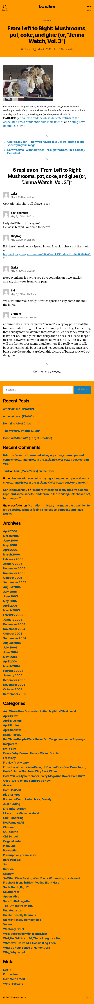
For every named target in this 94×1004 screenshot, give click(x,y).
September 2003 (14, 694)
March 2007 (11, 536)
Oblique (8, 827)
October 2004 (12, 633)
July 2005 (10, 591)
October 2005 (12, 577)
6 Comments (66, 49)
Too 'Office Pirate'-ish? (18, 905)
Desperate (10, 744)
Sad (5, 864)
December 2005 (14, 568)
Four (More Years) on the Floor (34, 471)
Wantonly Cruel (13, 929)
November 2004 (14, 629)
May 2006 (10, 545)
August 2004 (12, 642)
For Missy (9, 758)
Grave (47, 20)
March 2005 (11, 610)
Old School (10, 836)
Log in (7, 969)
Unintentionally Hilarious (19, 915)
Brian (6, 455)
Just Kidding (11, 804)
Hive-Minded (11, 794)
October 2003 (12, 689)
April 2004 (10, 661)
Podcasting (10, 850)
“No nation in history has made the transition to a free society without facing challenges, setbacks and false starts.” (46, 509)
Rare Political (12, 859)
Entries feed (11, 974)
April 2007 (10, 531)
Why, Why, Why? (14, 952)
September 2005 (14, 582)
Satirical (8, 869)
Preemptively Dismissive (19, 855)
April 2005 (10, 605)
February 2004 (13, 670)
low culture (47, 6)
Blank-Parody (12, 734)
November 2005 (14, 573)
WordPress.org (13, 983)
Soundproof (11, 891)
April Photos (11, 725)
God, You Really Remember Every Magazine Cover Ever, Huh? (44, 776)
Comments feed (14, 979)
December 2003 (14, 680)
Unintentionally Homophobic (22, 919)
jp (30, 49)
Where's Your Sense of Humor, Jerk (26, 947)
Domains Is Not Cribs (17, 423)
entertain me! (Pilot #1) (18, 416)
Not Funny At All (13, 822)
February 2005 (13, 615)
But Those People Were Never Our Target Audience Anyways (44, 739)
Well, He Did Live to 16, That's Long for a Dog (32, 938)
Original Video (12, 841)
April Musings (12, 720)
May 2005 (10, 601)
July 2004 (10, 647)
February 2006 (13, 559)
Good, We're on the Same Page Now (26, 780)
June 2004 (10, 652)
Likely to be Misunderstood (21, 813)
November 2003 (14, 684)
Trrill (6, 471)
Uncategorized (13, 910)
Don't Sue (9, 748)
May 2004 (10, 656)
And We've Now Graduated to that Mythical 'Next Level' (39, 711)
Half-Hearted (12, 790)
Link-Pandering (13, 818)
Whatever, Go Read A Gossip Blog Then (29, 943)
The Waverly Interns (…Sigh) (22, 430)
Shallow (8, 873)
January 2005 (12, 619)
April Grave (10, 716)
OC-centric (10, 831)
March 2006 (11, 554)
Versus (7, 924)
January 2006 (12, 563)
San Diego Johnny (15, 489)
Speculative (11, 896)
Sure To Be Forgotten (17, 901)
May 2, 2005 (44, 49)
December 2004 (14, 624)
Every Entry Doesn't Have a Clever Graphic (31, 753)
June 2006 (10, 540)
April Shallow (12, 730)
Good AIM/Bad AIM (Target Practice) (27, 438)
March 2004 (11, 666)
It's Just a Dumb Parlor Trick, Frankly (27, 799)
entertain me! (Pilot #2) (18, 409)
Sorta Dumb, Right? (16, 887)
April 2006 (10, 549)
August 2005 (12, 587)
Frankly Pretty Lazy (16, 762)
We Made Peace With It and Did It (25, 933)
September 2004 (14, 638)
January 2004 (12, 675)
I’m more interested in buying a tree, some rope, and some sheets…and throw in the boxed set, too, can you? (46, 459)
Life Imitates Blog (14, 808)
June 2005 (10, 596)
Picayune (9, 845)
